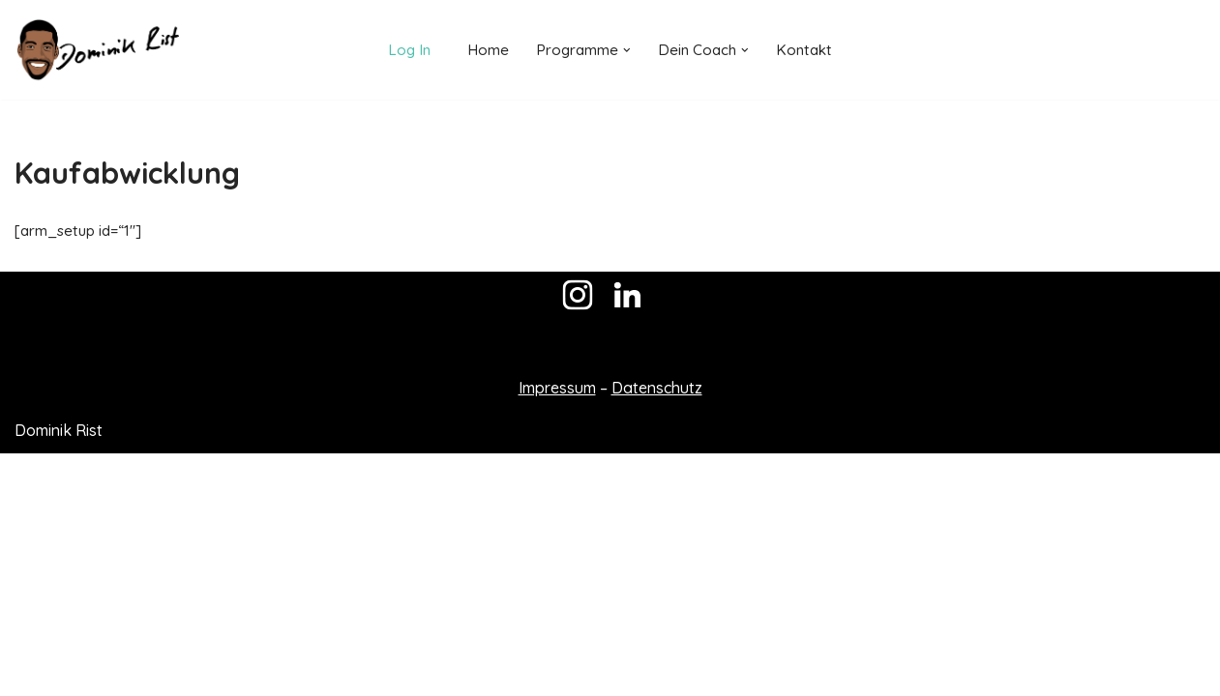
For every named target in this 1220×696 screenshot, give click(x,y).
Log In (405, 49)
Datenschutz (656, 630)
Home (485, 49)
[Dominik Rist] (97, 49)
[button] (626, 50)
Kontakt (807, 49)
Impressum (557, 630)
